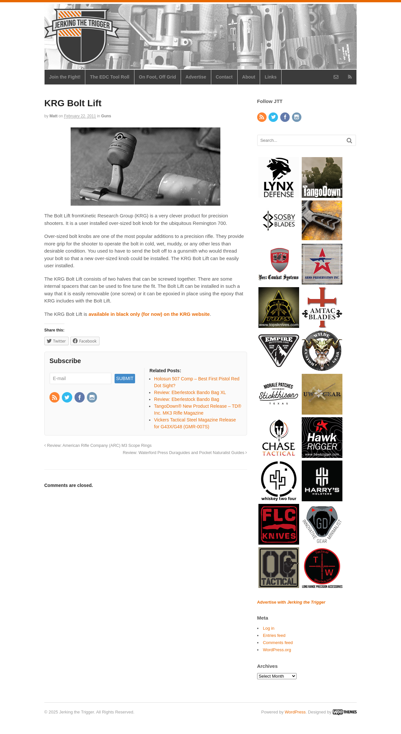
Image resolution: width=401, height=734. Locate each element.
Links (271, 77)
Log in (268, 628)
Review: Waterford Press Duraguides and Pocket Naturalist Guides (185, 452)
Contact (224, 77)
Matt (53, 116)
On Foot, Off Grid (157, 77)
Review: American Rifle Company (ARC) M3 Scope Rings (98, 445)
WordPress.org (277, 649)
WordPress (295, 712)
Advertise (196, 77)
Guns (106, 116)
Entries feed (274, 635)
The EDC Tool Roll (109, 77)
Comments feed (278, 642)
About (248, 77)
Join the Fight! (64, 77)
